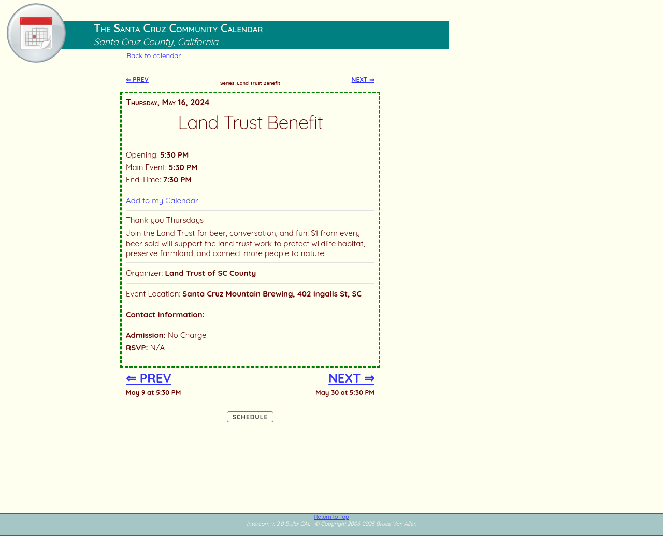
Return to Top (331, 516)
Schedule (250, 417)
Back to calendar (153, 55)
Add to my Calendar (162, 200)
